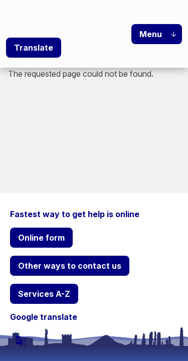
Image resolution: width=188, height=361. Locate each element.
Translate (33, 48)
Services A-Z (44, 294)
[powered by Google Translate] (21, 340)
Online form (41, 238)
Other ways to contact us (69, 266)
